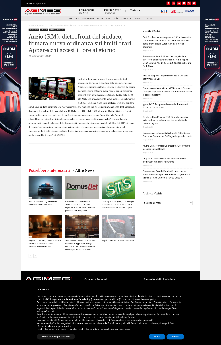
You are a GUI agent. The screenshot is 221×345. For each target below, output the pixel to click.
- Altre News (84, 170)
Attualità (44, 30)
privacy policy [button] (64, 326)
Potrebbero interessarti (49, 170)
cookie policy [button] (149, 299)
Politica (52, 30)
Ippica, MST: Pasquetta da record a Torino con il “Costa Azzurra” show (165, 106)
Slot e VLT (60, 30)
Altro (149, 18)
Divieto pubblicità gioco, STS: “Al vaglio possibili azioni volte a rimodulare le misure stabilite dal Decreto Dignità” (118, 204)
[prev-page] (30, 256)
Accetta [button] (175, 336)
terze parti (84, 302)
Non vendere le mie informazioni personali (132, 320)
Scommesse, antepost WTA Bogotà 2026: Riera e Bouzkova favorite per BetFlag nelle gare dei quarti (167, 135)
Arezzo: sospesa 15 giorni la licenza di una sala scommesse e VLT (165, 77)
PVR (108, 18)
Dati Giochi (74, 18)
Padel (115, 18)
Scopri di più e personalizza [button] (56, 336)
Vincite (100, 18)
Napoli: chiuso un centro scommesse (118, 240)
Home (31, 25)
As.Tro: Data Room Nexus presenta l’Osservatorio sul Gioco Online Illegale (166, 147)
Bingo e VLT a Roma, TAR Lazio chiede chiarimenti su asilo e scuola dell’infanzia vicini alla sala (45, 243)
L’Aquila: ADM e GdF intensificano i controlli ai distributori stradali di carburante (164, 160)
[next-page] (35, 256)
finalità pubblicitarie (55, 308)
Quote (137, 18)
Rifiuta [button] (157, 336)
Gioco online (88, 18)
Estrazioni (126, 18)
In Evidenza (42, 25)
